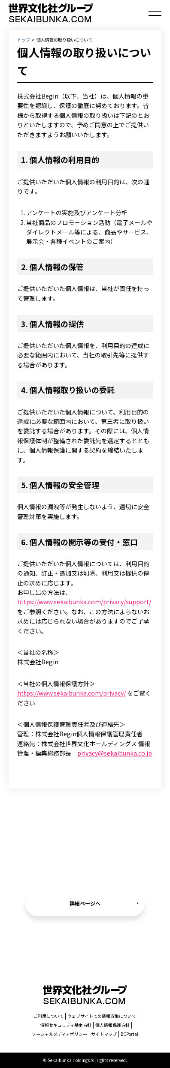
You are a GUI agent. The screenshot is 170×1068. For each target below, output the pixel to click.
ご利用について (48, 1016)
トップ (23, 39)
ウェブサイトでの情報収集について (101, 1016)
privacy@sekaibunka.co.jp (114, 753)
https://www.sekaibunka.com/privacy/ (71, 693)
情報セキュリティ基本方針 (65, 1025)
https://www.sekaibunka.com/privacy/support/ (84, 601)
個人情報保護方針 (112, 1025)
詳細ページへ (85, 903)
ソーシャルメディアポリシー (59, 1034)
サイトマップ (104, 1034)
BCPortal (129, 1034)
